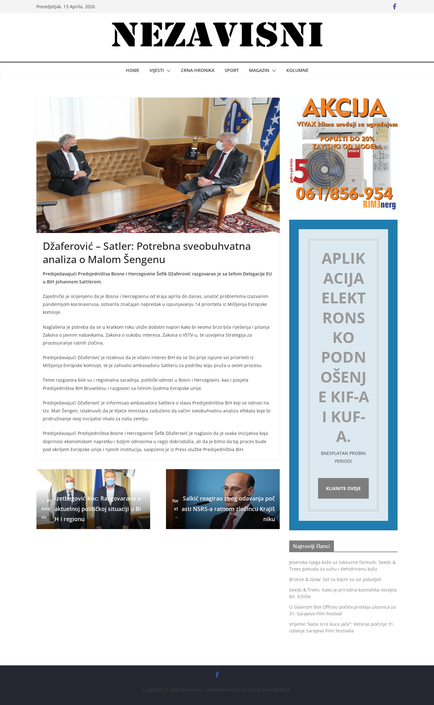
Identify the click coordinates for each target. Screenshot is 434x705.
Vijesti (157, 70)
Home (132, 70)
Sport (232, 70)
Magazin (259, 70)
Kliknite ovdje (343, 488)
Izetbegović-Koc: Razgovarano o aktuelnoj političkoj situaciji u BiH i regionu (91, 509)
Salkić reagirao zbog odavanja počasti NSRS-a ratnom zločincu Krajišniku (223, 509)
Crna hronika (197, 70)
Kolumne (297, 70)
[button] (167, 70)
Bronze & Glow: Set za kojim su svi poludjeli (335, 579)
